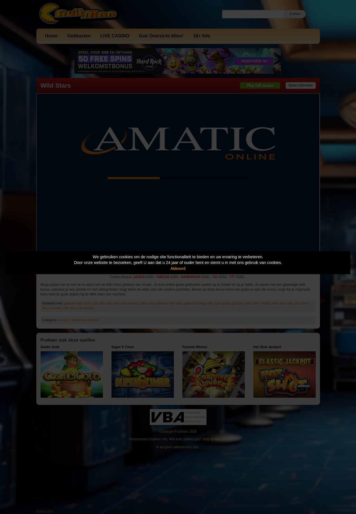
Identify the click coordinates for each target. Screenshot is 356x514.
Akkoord (178, 268)
